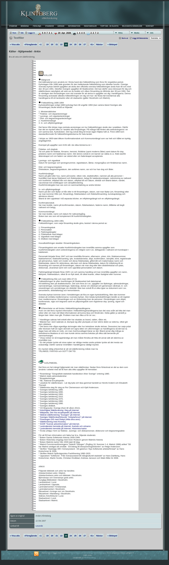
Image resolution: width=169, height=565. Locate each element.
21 (57, 44)
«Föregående (30, 44)
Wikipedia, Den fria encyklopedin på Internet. (59, 412)
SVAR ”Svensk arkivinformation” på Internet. (59, 424)
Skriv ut (125, 38)
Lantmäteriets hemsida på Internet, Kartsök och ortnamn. (65, 426)
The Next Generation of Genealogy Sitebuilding (83, 552)
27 (85, 44)
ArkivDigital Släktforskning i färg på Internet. (59, 410)
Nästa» (99, 44)
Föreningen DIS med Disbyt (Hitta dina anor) (59, 419)
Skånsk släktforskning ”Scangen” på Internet (59, 415)
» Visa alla (15, 44)
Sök (22, 33)
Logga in (31, 33)
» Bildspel (112, 44)
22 (61, 44)
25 (75, 44)
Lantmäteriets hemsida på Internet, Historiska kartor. (63, 428)
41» (92, 44)
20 (52, 44)
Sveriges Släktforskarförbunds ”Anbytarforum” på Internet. (65, 417)
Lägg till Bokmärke (140, 38)
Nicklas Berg (89, 557)
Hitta (120, 33)
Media (136, 33)
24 (71, 44)
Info (151, 33)
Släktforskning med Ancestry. (53, 422)
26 (80, 44)
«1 (40, 44)
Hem (14, 33)
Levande (39, 526)
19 (47, 44)
